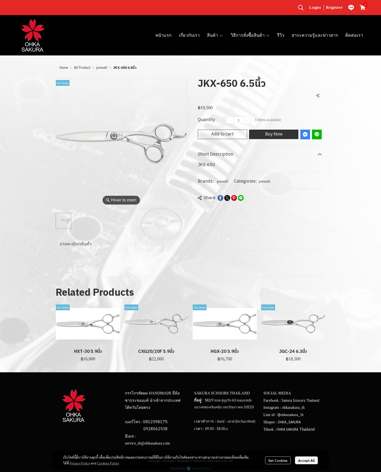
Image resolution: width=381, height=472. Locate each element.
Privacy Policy (80, 463)
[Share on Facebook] (220, 198)
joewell (101, 68)
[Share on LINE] (241, 198)
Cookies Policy (108, 463)
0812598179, (155, 422)
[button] (301, 7)
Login (315, 7)
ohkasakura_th (293, 407)
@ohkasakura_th (290, 415)
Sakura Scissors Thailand (300, 400)
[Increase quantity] (247, 120)
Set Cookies (277, 460)
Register (334, 7)
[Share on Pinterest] (234, 198)
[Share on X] (227, 198)
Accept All (306, 460)
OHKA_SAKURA (289, 422)
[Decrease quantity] (229, 120)
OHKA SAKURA (287, 429)
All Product (82, 68)
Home (64, 68)
